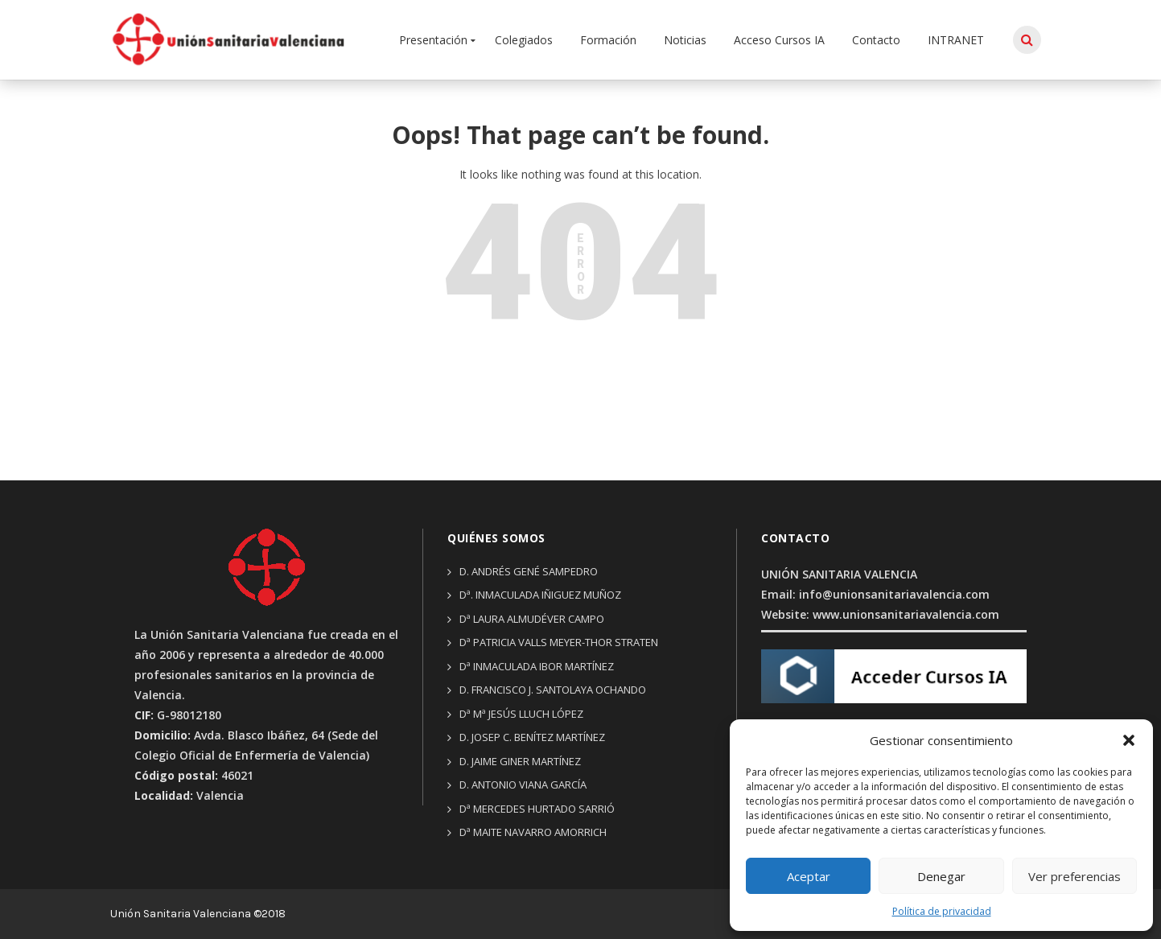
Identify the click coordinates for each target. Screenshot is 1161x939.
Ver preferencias (1074, 876)
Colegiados (524, 39)
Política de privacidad (941, 911)
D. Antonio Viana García (523, 784)
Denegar (941, 876)
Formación (608, 39)
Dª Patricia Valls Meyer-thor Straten (558, 642)
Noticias (685, 39)
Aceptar (808, 876)
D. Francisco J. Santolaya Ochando (552, 689)
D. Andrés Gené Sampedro (528, 571)
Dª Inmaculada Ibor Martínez (536, 666)
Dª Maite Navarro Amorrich (533, 832)
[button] (1129, 740)
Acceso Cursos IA (779, 39)
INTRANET (956, 39)
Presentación (433, 39)
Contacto (876, 39)
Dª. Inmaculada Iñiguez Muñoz (540, 594)
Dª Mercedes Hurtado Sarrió (537, 808)
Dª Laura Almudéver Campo (531, 619)
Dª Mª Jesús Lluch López (521, 713)
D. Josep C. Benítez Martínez (532, 737)
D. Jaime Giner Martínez (520, 761)
